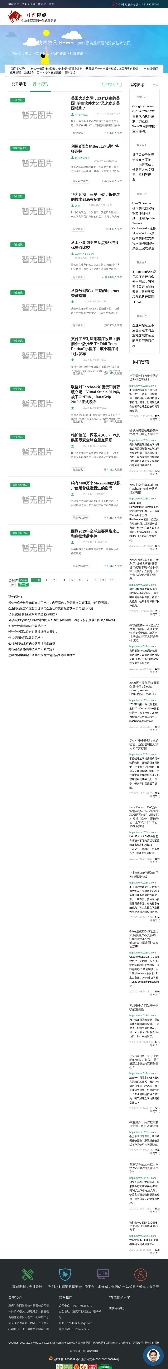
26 (12, 584)
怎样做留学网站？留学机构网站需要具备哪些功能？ (42, 655)
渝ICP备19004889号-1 (67, 1340)
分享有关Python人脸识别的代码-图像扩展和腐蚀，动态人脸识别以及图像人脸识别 (61, 620)
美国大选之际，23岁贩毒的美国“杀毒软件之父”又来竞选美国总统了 (95, 103)
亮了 (155, 419)
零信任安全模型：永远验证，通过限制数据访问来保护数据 (144, 744)
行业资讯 (76, 53)
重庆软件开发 (80, 181)
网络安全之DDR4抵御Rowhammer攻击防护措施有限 (143, 488)
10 (111, 580)
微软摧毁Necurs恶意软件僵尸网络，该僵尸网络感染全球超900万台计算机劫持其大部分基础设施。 (144, 633)
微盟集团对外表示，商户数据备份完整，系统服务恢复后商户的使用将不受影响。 (144, 1140)
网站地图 (92, 1331)
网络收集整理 (80, 157)
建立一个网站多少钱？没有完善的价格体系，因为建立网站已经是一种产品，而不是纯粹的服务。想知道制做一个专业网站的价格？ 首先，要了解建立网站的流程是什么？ (144, 1090)
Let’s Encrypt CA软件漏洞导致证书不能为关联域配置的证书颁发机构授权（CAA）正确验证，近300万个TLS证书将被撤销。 (144, 845)
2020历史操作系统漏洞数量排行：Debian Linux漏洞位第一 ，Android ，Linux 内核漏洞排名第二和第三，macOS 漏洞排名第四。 (144, 713)
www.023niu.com (82, 254)
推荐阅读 (136, 85)
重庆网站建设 (80, 517)
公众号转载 (79, 114)
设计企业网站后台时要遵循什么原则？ (33, 631)
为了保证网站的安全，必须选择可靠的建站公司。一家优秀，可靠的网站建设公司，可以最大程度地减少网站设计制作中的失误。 (144, 1028)
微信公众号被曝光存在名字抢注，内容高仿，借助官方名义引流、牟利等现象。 (59, 602)
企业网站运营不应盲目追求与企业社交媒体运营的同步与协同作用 (50, 608)
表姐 (75, 205)
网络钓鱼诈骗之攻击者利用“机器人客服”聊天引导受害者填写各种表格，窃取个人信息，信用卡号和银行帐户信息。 (144, 597)
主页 (28, 53)
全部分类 (112, 84)
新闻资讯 (59, 53)
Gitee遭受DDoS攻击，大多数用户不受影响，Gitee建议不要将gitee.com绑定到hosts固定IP (144, 939)
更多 (155, 85)
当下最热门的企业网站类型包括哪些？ (33, 614)
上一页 (36, 580)
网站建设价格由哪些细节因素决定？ (31, 649)
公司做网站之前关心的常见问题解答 (31, 643)
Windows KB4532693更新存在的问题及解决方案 (144, 1226)
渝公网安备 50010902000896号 (100, 1340)
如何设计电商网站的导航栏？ (27, 626)
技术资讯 (42, 53)
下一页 (23, 584)
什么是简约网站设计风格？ (25, 637)
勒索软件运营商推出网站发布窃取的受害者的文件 (144, 1168)
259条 (23, 580)
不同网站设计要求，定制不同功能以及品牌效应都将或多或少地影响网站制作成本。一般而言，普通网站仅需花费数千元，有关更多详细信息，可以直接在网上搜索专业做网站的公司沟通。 (144, 899)
